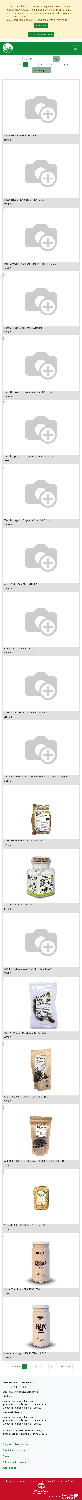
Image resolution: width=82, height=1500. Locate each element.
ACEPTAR (41, 25)
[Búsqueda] (56, 59)
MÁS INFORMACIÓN (41, 34)
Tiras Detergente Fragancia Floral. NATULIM (27, 520)
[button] (41, 70)
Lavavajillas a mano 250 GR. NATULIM (24, 199)
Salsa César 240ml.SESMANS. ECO (22, 1289)
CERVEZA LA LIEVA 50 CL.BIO (19, 648)
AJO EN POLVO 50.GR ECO (18, 904)
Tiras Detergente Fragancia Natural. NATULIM (28, 391)
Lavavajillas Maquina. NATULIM (20, 135)
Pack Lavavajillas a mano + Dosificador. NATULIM (30, 263)
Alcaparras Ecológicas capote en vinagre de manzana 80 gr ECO (37, 776)
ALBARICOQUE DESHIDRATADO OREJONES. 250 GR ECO (34, 1160)
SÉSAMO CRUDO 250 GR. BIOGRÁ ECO (24, 1225)
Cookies (7, 1456)
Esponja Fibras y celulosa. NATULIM (23, 327)
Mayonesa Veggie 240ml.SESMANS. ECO (25, 1353)
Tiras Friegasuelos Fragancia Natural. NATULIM (29, 456)
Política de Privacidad (14, 1461)
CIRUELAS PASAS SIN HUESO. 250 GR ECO (26, 1096)
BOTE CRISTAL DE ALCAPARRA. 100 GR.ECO (27, 968)
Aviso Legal (9, 1467)
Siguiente (66, 64)
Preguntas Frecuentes (15, 1444)
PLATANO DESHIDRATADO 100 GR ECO (25, 1032)
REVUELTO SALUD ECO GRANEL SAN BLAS (27, 712)
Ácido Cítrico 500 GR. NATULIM (20, 584)
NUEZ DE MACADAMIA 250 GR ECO (23, 840)
